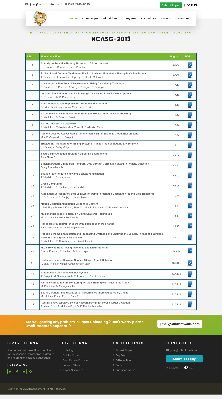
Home (73, 18)
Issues (165, 18)
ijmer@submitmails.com (44, 4)
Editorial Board (112, 18)
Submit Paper (89, 18)
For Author (147, 18)
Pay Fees (131, 18)
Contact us (182, 18)
